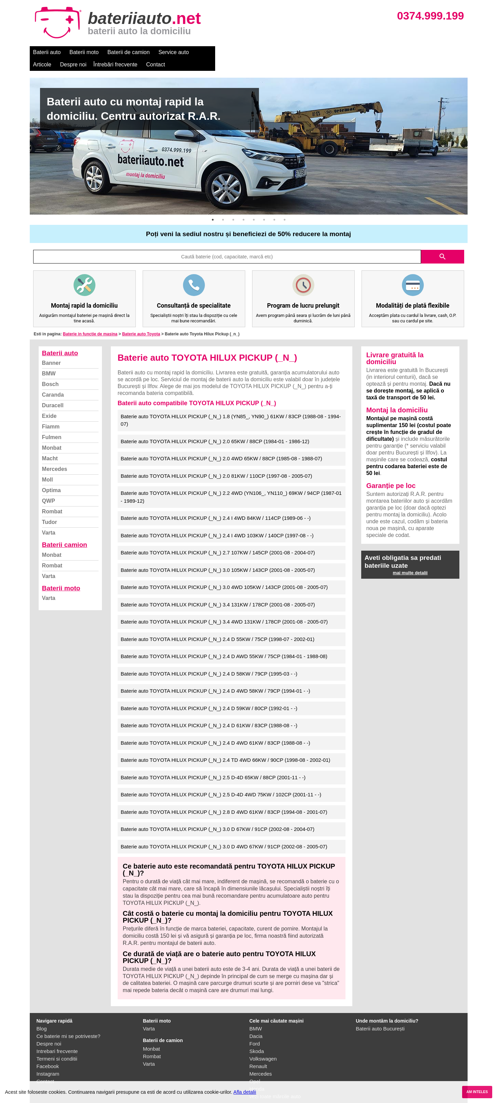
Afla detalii (244, 1092)
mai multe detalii (410, 560)
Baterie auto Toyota (141, 321)
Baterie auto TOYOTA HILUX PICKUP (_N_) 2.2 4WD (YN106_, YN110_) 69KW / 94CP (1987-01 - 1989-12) (231, 484)
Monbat (52, 435)
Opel (254, 1069)
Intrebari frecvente (57, 1039)
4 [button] (243, 207)
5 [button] (253, 207)
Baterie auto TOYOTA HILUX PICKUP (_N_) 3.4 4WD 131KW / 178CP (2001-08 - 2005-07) (224, 609)
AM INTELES (477, 1092)
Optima (51, 478)
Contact (320, 52)
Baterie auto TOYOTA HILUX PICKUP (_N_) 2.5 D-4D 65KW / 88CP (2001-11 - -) (213, 765)
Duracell (53, 393)
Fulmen (52, 425)
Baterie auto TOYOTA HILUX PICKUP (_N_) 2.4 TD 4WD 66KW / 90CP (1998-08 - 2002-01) (225, 748)
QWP (48, 488)
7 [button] (274, 207)
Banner (51, 351)
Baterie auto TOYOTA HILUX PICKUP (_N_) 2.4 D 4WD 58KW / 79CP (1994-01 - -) (215, 678)
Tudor (49, 510)
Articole (207, 52)
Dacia (255, 1024)
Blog (42, 1016)
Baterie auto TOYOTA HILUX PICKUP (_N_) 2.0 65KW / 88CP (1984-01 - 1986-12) (215, 429)
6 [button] (264, 207)
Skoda (256, 1039)
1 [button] (212, 207)
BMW (49, 361)
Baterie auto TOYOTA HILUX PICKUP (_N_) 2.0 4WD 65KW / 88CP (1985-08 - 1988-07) (221, 446)
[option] (249, 133)
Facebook (48, 1054)
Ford (254, 1031)
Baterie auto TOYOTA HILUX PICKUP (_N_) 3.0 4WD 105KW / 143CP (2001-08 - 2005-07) (224, 575)
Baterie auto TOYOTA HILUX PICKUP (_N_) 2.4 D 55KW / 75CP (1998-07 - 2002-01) (217, 627)
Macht (50, 446)
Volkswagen (263, 1046)
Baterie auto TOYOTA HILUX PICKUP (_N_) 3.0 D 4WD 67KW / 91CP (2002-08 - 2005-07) (224, 834)
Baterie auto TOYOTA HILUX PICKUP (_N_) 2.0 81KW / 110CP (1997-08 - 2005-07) (216, 463)
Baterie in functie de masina (90, 321)
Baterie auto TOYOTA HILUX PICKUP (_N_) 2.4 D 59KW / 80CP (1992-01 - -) (209, 696)
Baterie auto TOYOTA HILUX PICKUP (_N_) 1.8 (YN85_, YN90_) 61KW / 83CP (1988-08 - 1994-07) (231, 408)
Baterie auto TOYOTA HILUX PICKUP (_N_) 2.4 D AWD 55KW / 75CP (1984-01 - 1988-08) (224, 644)
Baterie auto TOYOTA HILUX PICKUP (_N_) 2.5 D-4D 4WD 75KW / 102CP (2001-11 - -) (221, 782)
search (443, 244)
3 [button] (233, 207)
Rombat (52, 499)
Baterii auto (47, 52)
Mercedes (54, 457)
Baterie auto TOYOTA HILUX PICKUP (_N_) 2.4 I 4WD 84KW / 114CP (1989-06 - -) (216, 506)
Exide (49, 404)
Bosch (50, 372)
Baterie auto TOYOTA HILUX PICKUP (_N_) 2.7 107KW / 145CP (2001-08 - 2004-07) (218, 540)
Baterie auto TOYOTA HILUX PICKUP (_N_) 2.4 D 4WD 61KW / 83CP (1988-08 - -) (215, 730)
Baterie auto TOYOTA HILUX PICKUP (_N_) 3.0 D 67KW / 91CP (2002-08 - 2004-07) (217, 817)
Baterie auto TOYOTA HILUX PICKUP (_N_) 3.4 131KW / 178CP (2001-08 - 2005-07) (218, 592)
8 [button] (284, 207)
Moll (47, 467)
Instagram (48, 1061)
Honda (256, 1076)
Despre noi (238, 52)
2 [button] (223, 207)
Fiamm (51, 414)
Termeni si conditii (57, 1046)
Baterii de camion (128, 52)
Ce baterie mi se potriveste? (69, 1024)
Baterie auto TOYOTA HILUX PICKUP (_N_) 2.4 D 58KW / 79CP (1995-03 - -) (209, 661)
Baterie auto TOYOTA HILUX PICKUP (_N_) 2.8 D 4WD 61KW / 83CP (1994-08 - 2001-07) (224, 800)
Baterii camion (64, 532)
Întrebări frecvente (280, 52)
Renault (258, 1054)
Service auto (173, 52)
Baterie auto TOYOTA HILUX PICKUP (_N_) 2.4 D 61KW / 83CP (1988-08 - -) (209, 713)
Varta (48, 520)
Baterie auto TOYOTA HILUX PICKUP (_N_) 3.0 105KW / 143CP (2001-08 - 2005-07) (218, 558)
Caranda (53, 382)
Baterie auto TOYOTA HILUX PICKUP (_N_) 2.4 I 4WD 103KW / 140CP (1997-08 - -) (217, 523)
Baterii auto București (380, 1016)
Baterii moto (84, 52)
